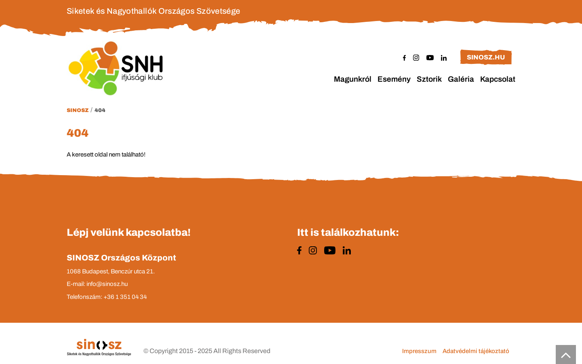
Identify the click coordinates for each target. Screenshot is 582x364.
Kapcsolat (497, 79)
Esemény (394, 79)
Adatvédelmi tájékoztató (476, 351)
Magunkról (352, 79)
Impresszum (419, 351)
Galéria (461, 79)
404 (100, 110)
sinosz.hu (486, 57)
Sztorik (429, 79)
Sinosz (78, 110)
